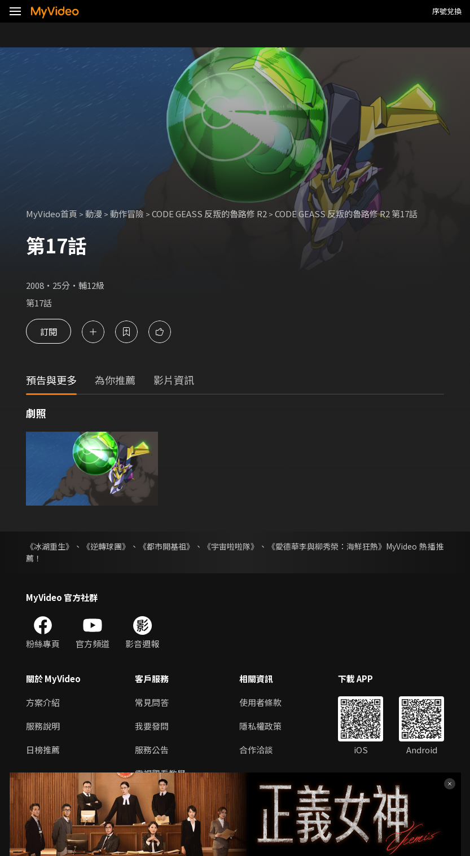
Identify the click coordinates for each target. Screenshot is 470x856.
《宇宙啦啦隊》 (230, 546)
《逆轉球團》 (106, 546)
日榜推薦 (43, 750)
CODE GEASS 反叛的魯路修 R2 (209, 214)
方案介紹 (43, 702)
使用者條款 (260, 702)
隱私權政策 (260, 726)
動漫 (93, 214)
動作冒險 (127, 214)
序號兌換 (447, 11)
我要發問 (152, 726)
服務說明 (43, 726)
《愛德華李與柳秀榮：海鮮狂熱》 (326, 546)
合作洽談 (256, 750)
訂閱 (48, 331)
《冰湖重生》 (49, 546)
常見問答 (152, 702)
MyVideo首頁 (51, 214)
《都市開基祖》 (166, 546)
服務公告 (152, 750)
